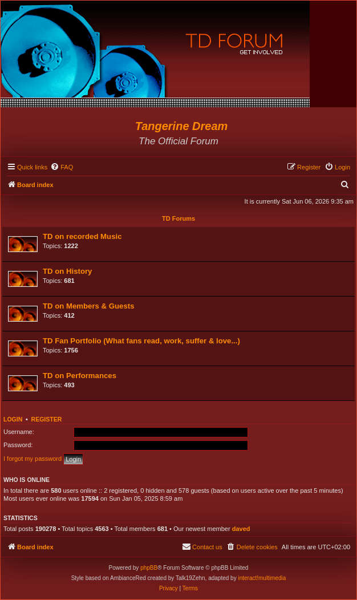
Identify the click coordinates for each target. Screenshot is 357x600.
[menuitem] (61, 167)
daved (241, 528)
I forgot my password (32, 458)
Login (12, 419)
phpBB (148, 568)
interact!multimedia (262, 578)
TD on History (67, 271)
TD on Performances (79, 375)
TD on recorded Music (82, 236)
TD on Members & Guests (88, 306)
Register (46, 419)
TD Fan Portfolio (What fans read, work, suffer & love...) (141, 341)
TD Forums (178, 218)
